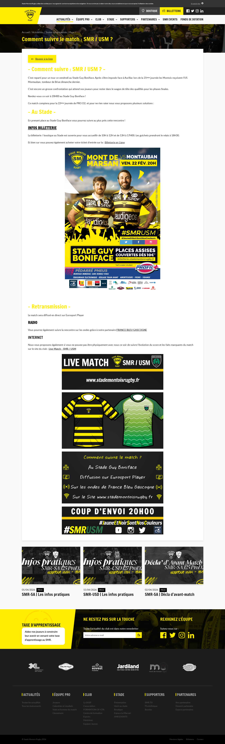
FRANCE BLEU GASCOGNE (131, 330)
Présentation (120, 702)
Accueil (26, 32)
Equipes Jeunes (90, 723)
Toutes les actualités (56, 32)
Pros (71, 32)
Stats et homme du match (65, 709)
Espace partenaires (184, 709)
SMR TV (149, 702)
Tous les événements (31, 706)
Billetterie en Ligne (115, 142)
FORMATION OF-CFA (93, 709)
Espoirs (86, 716)
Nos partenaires (183, 702)
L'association (89, 706)
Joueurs (56, 702)
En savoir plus (195, 3)
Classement (58, 713)
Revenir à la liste (42, 59)
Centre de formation (92, 713)
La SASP (87, 702)
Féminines (88, 720)
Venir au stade (120, 706)
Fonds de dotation (192, 19)
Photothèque (151, 706)
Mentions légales (176, 739)
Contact (200, 739)
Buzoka (148, 709)
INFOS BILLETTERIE (42, 128)
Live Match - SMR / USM (62, 348)
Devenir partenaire (184, 706)
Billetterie (190, 739)
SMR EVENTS (170, 19)
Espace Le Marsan (122, 713)
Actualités (37, 32)
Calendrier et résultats (63, 706)
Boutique (118, 709)
